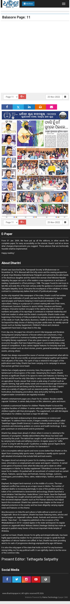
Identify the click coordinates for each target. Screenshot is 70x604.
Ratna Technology (50, 597)
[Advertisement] (34, 56)
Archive (28, 4)
